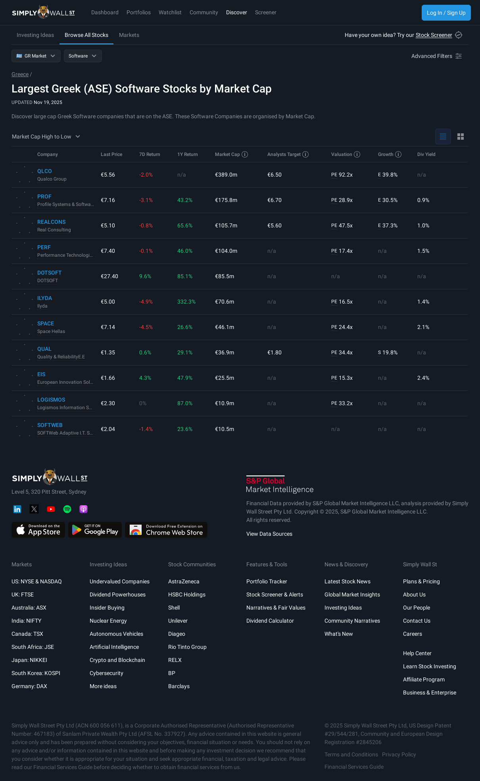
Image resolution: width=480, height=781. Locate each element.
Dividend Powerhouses (118, 594)
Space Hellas (51, 331)
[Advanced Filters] (437, 56)
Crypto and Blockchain (117, 660)
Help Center (417, 653)
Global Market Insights (352, 594)
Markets (129, 35)
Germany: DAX (29, 686)
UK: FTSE (23, 594)
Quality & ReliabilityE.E (61, 357)
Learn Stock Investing (429, 666)
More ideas (103, 686)
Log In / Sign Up (446, 13)
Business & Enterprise (429, 692)
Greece (20, 74)
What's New (338, 634)
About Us (414, 594)
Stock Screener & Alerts (274, 594)
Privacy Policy (399, 754)
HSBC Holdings (186, 594)
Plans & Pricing (421, 581)
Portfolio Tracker (266, 581)
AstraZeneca (184, 581)
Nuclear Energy (108, 620)
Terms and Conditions (351, 754)
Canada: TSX (27, 634)
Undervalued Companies (120, 581)
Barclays (179, 686)
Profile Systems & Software (65, 204)
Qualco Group (52, 179)
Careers (412, 634)
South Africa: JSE (33, 647)
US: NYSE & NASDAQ (37, 581)
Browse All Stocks (86, 35)
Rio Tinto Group (187, 647)
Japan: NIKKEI (29, 660)
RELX (175, 660)
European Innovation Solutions (65, 382)
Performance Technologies (65, 255)
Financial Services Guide (354, 767)
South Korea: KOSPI (36, 673)
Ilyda (42, 306)
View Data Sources (269, 534)
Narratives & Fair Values (275, 607)
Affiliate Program (424, 679)
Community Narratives (352, 620)
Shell (174, 607)
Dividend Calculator (270, 620)
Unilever (178, 620)
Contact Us (416, 620)
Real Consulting (54, 230)
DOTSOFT (47, 280)
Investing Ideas (35, 35)
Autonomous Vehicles (116, 634)
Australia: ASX (29, 607)
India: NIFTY (26, 620)
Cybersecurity (106, 673)
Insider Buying (107, 607)
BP (171, 673)
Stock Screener (434, 35)
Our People (416, 607)
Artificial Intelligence (114, 647)
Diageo (176, 634)
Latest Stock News (347, 581)
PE (334, 174)
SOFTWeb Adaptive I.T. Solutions (65, 433)
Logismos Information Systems (65, 407)
